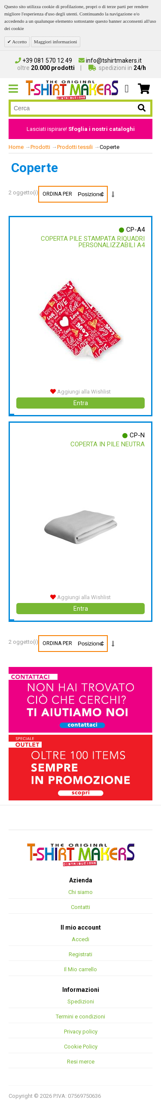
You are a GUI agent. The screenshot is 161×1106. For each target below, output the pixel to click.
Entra (80, 403)
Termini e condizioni (80, 1016)
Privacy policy (80, 1031)
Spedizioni (80, 1001)
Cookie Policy (80, 1046)
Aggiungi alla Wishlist (80, 391)
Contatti (80, 907)
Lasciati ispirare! (81, 129)
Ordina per (57, 194)
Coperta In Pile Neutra (107, 444)
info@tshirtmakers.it (110, 60)
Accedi (80, 939)
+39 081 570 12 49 (43, 60)
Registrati (80, 954)
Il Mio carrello (80, 969)
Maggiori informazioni (55, 41)
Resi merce (80, 1061)
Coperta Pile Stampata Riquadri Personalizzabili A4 (93, 242)
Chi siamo (80, 892)
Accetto (19, 41)
